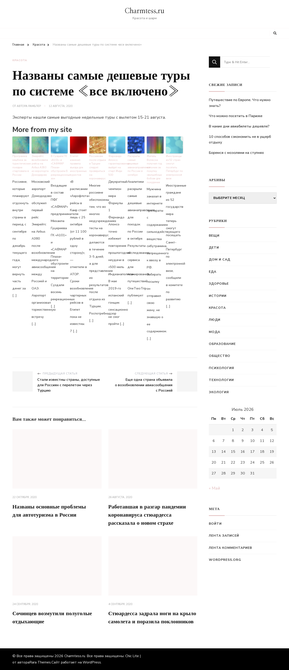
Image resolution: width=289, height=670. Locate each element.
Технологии (221, 380)
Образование (222, 344)
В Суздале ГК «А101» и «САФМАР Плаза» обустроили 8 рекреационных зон (59, 167)
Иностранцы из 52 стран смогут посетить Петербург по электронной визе (174, 167)
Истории (217, 296)
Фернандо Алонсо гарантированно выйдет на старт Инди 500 (116, 166)
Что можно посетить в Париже (235, 115)
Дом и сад (219, 259)
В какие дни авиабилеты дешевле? (239, 126)
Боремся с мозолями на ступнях (236, 152)
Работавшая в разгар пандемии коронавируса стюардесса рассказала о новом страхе (147, 515)
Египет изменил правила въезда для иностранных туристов (78, 166)
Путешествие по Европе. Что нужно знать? (239, 102)
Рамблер (34, 106)
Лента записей (224, 536)
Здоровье (219, 284)
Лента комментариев (230, 548)
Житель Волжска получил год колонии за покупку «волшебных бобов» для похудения (154, 169)
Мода (214, 332)
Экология (219, 392)
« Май (214, 488)
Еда (212, 272)
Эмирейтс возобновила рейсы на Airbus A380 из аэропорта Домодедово (40, 166)
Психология (221, 368)
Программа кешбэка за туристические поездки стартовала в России (20, 166)
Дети (214, 247)
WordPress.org (225, 560)
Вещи (214, 235)
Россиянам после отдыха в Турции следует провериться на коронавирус (97, 167)
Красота (19, 60)
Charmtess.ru (144, 11)
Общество (219, 356)
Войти (215, 524)
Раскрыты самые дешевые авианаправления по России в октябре (136, 166)
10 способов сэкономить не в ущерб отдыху (240, 139)
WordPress (92, 662)
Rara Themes (40, 662)
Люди (214, 320)
